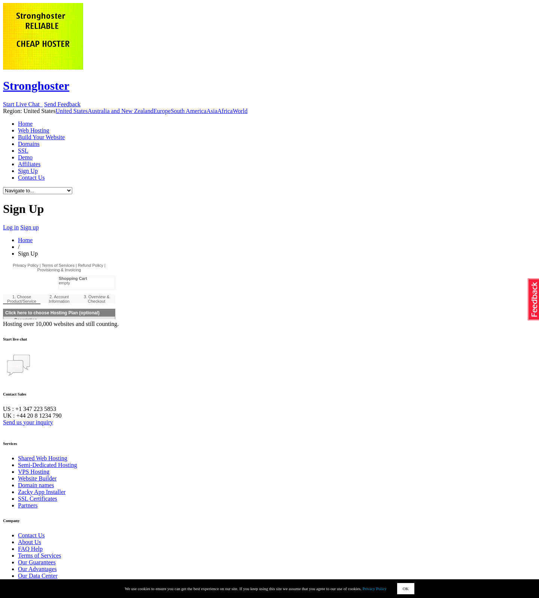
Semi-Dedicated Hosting (47, 465)
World (240, 111)
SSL (23, 150)
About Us (29, 542)
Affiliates (29, 164)
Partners (27, 505)
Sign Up (28, 171)
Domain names (36, 485)
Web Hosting (33, 130)
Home (25, 123)
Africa (225, 111)
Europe (162, 111)
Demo (25, 157)
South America (189, 111)
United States (71, 111)
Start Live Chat (23, 104)
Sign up (29, 227)
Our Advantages (37, 569)
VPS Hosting (33, 472)
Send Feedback (62, 104)
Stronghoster (36, 85)
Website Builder (37, 478)
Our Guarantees (37, 562)
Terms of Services (39, 555)
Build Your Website (41, 137)
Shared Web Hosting (42, 458)
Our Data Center (38, 576)
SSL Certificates (37, 498)
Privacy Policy (375, 588)
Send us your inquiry (28, 422)
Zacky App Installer (42, 492)
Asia (211, 111)
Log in (11, 227)
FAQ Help (30, 549)
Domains (29, 144)
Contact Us (31, 177)
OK (406, 588)
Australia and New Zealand (120, 111)
